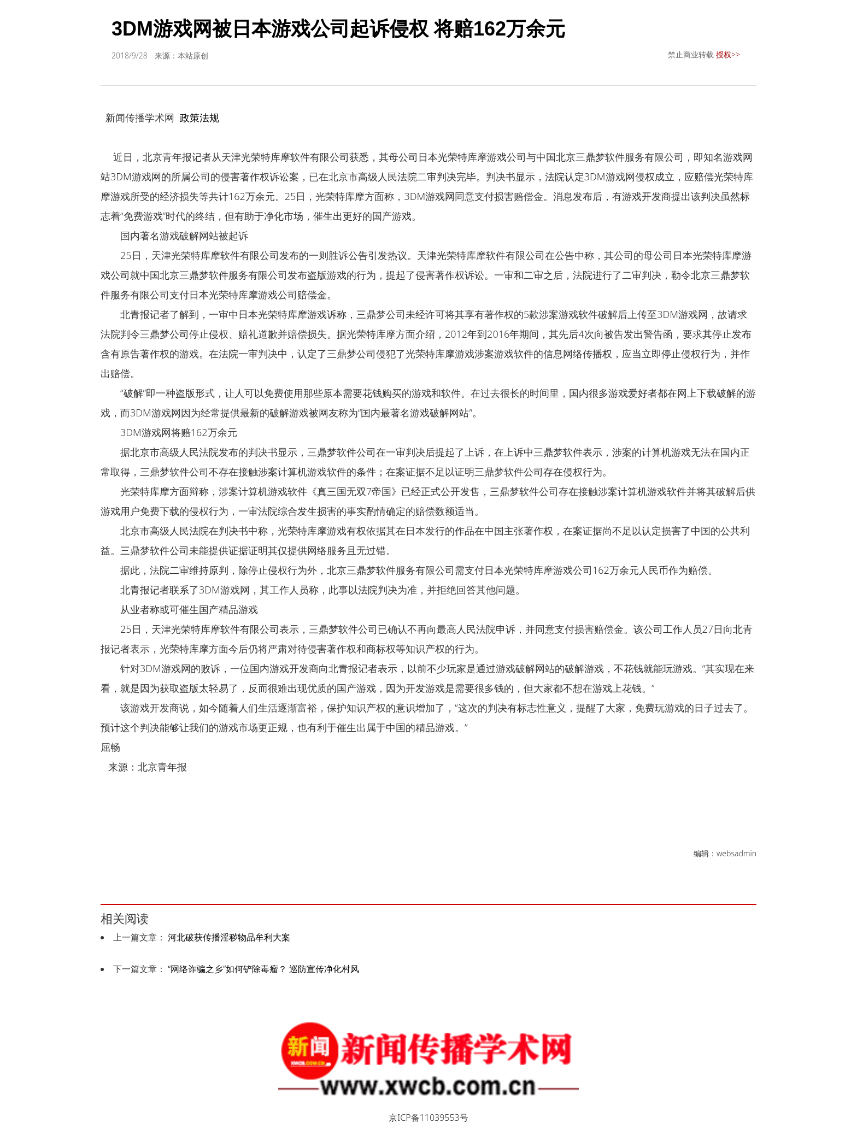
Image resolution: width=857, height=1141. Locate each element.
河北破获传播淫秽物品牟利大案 (229, 937)
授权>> (728, 54)
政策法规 (199, 117)
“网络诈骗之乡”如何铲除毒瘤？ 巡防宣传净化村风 (263, 969)
